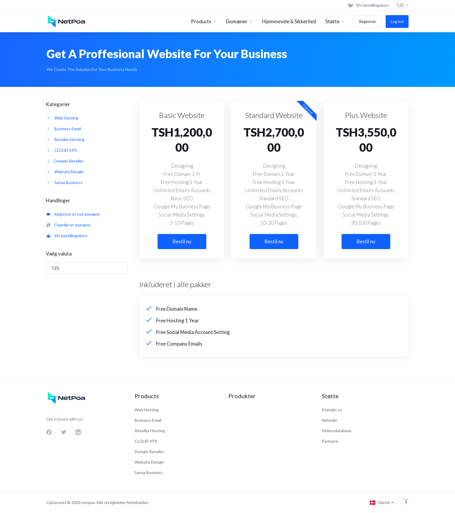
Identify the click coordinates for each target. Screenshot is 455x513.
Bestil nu (182, 241)
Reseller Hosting (65, 139)
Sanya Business (64, 182)
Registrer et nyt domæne (73, 214)
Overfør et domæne (69, 224)
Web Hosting (62, 117)
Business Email (64, 128)
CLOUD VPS (62, 150)
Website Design (65, 171)
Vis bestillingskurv (67, 235)
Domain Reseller (65, 160)
